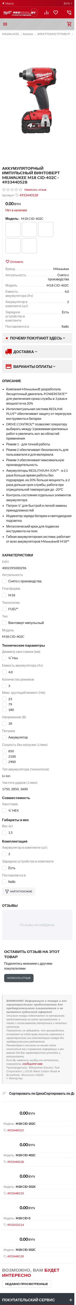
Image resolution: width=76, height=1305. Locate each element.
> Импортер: (14, 1078)
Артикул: (8, 195)
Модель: (12, 218)
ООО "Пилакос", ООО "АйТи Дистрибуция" (37, 1078)
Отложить (14, 262)
